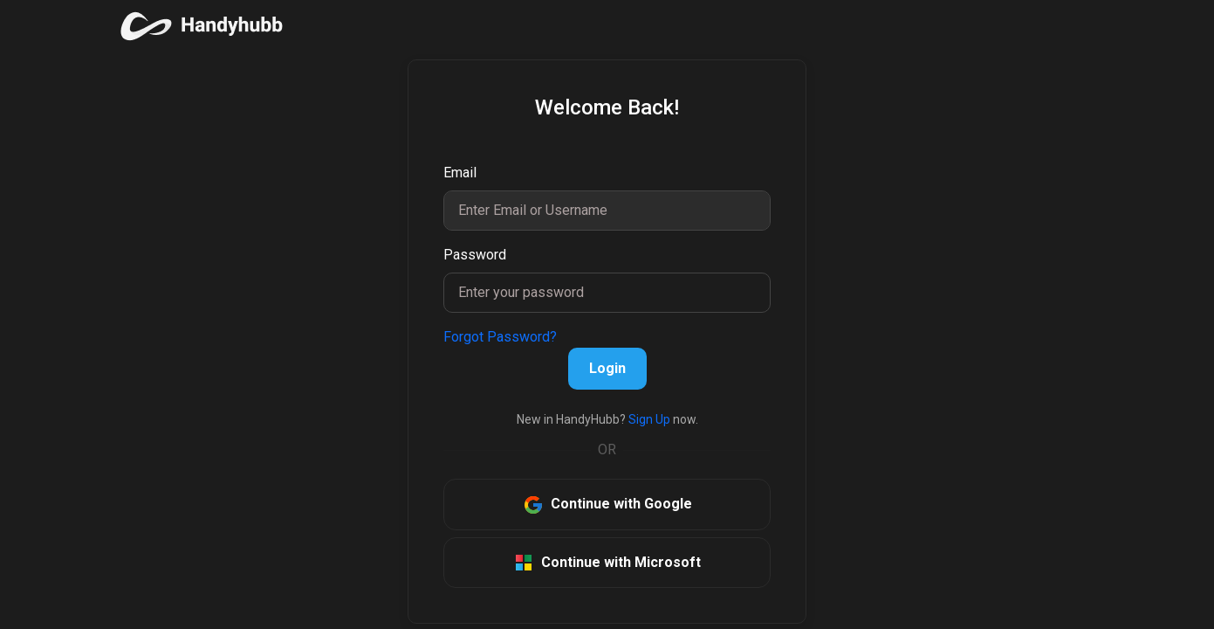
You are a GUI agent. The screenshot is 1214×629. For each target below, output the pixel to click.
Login (607, 368)
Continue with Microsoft (607, 562)
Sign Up (648, 419)
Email (460, 172)
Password (474, 254)
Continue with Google (607, 504)
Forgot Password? (500, 336)
